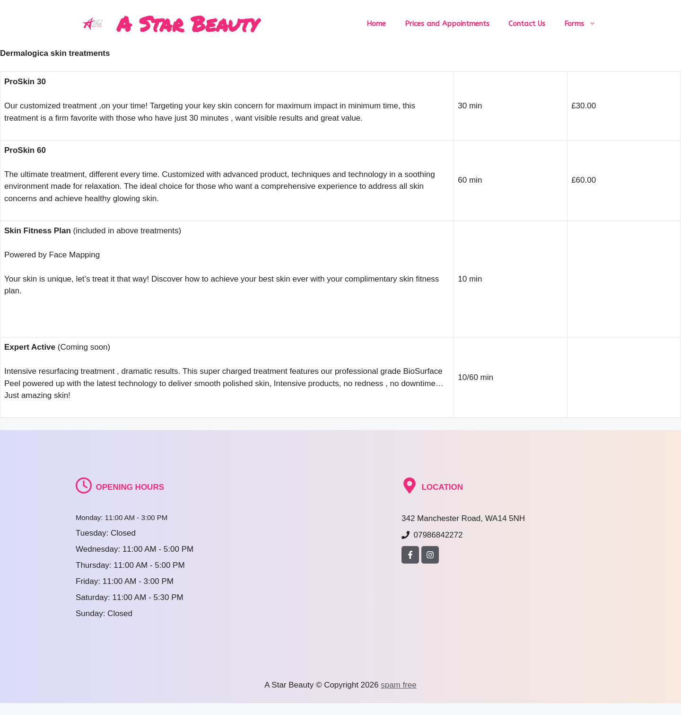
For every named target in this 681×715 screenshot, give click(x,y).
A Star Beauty (187, 23)
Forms (584, 23)
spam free (399, 684)
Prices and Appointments (447, 23)
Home (376, 23)
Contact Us (526, 23)
